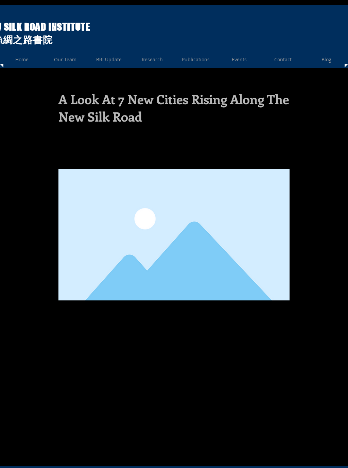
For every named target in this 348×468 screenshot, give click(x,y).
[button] (152, 59)
